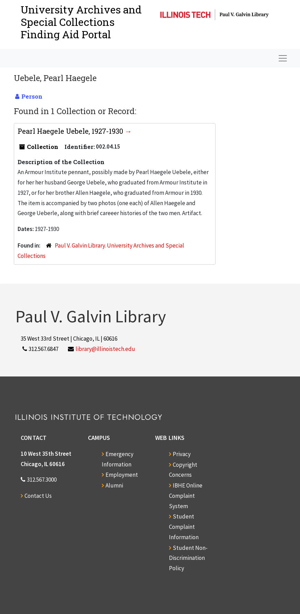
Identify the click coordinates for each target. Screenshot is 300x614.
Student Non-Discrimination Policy (188, 558)
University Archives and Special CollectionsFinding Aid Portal (81, 22)
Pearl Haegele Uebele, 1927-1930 (71, 131)
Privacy (182, 454)
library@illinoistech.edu (105, 349)
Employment (122, 475)
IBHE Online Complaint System (185, 496)
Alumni (114, 485)
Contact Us (38, 496)
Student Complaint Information (184, 527)
